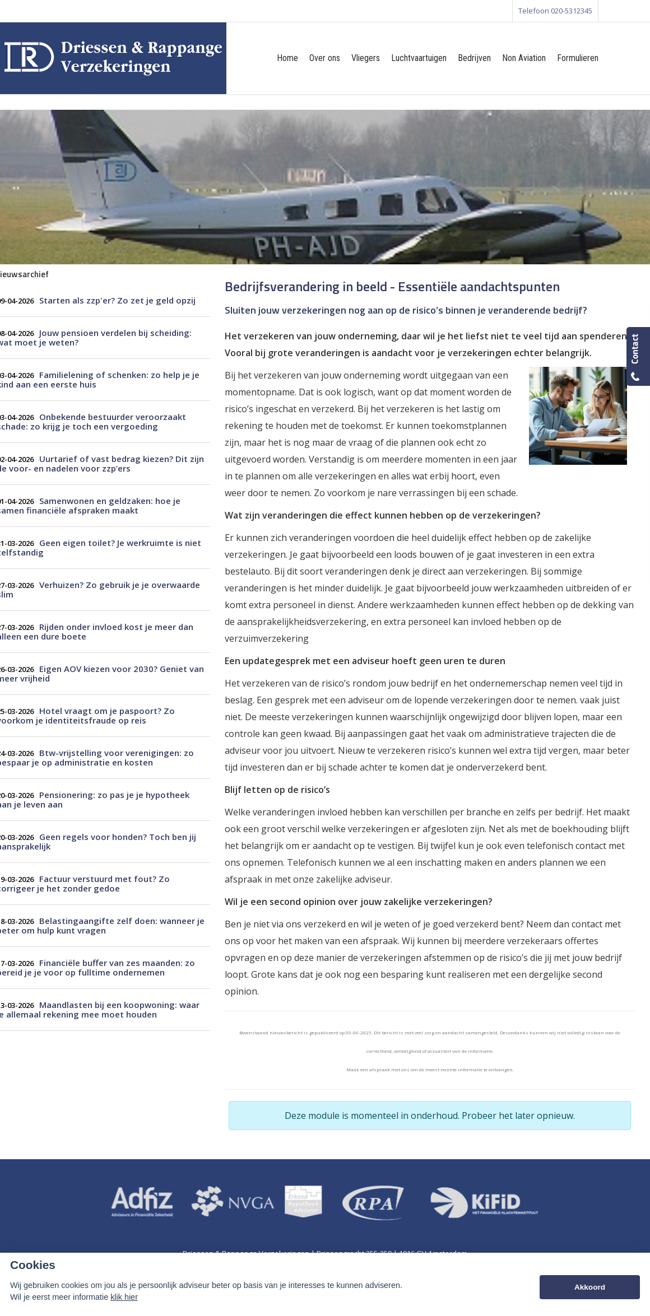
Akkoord (589, 1287)
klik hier (124, 1296)
